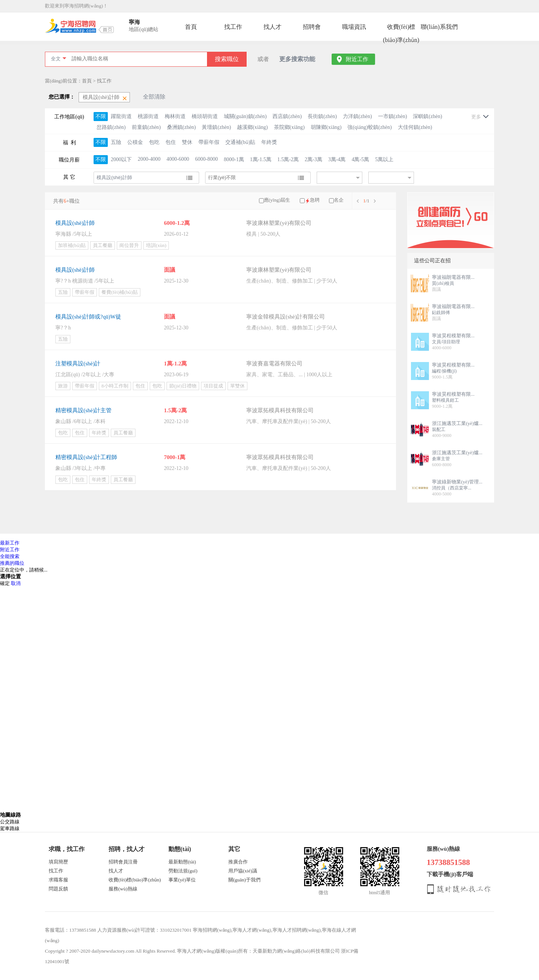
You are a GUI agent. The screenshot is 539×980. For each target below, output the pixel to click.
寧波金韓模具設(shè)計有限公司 (285, 317)
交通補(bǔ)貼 (240, 142)
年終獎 (269, 142)
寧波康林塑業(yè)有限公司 (278, 223)
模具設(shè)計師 (75, 223)
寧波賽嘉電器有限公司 (274, 364)
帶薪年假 (208, 142)
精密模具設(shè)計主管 (83, 410)
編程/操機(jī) (444, 371)
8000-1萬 (234, 159)
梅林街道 (175, 116)
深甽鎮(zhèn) (427, 116)
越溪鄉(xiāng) (252, 127)
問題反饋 (58, 889)
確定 (5, 583)
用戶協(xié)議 (242, 871)
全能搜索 (9, 556)
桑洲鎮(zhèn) (181, 127)
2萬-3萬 (313, 159)
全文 (56, 58)
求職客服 (58, 880)
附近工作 (357, 59)
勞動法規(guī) (182, 871)
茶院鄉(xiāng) (289, 127)
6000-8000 (206, 159)
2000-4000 (149, 159)
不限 (100, 116)
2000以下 (121, 159)
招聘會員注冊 (123, 862)
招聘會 (312, 27)
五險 (116, 142)
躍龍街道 (121, 116)
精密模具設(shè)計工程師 (86, 457)
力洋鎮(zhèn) (357, 116)
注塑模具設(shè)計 (77, 364)
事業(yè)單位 (182, 880)
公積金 (135, 142)
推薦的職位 (12, 563)
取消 (16, 583)
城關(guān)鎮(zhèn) (245, 116)
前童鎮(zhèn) (146, 127)
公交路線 (9, 821)
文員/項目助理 (446, 341)
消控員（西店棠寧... (451, 488)
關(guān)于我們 (244, 880)
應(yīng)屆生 (277, 200)
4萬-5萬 (360, 159)
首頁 (191, 27)
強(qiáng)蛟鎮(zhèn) (369, 127)
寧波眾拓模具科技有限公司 (280, 410)
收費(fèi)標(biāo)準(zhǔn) (401, 28)
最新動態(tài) (182, 862)
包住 (170, 142)
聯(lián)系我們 (439, 27)
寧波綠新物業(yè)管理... (457, 482)
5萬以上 (384, 159)
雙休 (187, 142)
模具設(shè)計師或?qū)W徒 (88, 317)
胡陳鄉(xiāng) (326, 127)
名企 (339, 200)
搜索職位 (227, 59)
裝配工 (438, 429)
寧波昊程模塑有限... (453, 335)
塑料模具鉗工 (445, 400)
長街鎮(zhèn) (322, 116)
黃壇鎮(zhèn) (216, 127)
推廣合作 (238, 862)
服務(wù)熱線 (123, 889)
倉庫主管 (441, 458)
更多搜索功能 (297, 59)
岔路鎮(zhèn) (111, 127)
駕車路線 (9, 828)
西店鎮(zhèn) (287, 116)
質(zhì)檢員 (443, 283)
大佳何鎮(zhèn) (415, 127)
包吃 (154, 142)
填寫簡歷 (58, 862)
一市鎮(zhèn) (392, 116)
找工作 (233, 27)
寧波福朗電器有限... (453, 277)
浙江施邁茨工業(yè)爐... (457, 423)
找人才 (272, 27)
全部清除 (154, 97)
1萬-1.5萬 (260, 159)
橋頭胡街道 (205, 116)
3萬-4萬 (337, 159)
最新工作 (9, 543)
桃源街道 (148, 116)
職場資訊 (354, 27)
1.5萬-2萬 (288, 159)
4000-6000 (178, 159)
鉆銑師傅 (441, 312)
